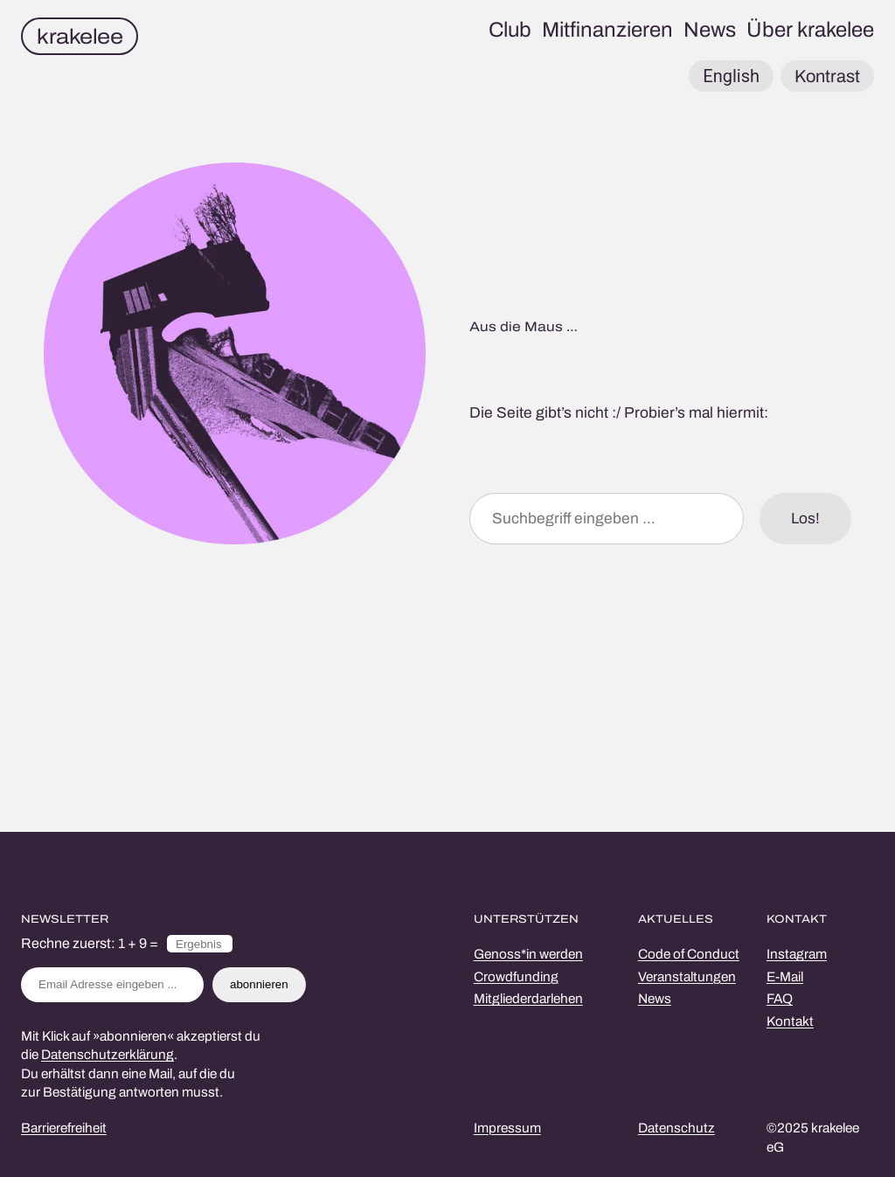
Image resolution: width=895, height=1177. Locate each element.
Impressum (507, 1128)
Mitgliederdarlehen (528, 999)
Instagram (797, 954)
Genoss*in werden (528, 954)
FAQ (780, 999)
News (654, 999)
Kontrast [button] (827, 76)
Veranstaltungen (687, 977)
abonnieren (259, 984)
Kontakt (790, 1021)
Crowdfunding (516, 977)
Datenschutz (676, 1128)
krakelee (79, 36)
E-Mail (785, 977)
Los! (805, 518)
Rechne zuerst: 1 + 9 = (89, 943)
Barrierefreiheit (64, 1128)
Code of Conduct (688, 954)
